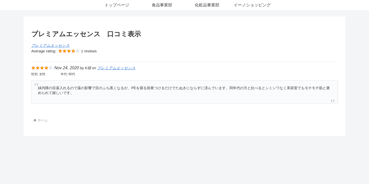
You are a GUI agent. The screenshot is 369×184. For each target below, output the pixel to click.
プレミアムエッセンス (50, 45)
